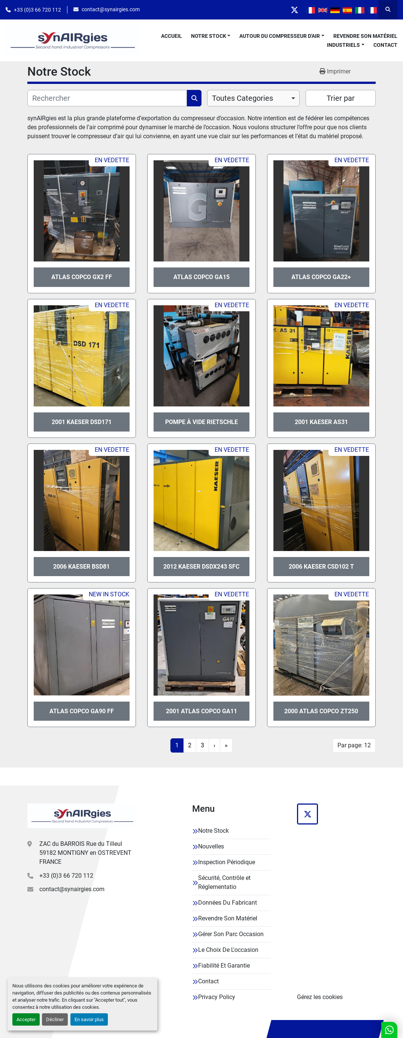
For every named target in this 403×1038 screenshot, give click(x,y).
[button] (211, 36)
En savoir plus (89, 1019)
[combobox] (253, 98)
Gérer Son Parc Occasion (231, 934)
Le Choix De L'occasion (228, 949)
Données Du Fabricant (227, 902)
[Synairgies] (81, 816)
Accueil (171, 36)
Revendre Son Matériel (365, 36)
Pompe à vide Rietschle (201, 422)
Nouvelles (211, 846)
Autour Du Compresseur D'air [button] (279, 36)
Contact (385, 45)
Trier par (341, 98)
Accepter (26, 1019)
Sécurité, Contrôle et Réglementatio (224, 882)
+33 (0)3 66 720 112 (37, 10)
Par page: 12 (354, 745)
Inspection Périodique (226, 862)
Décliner (55, 1019)
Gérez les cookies (320, 997)
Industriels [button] (343, 45)
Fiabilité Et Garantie (224, 965)
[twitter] (294, 9)
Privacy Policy (216, 997)
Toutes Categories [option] (242, 98)
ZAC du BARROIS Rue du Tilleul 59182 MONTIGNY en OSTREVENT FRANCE (85, 852)
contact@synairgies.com (111, 9)
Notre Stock (208, 36)
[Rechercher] (107, 98)
